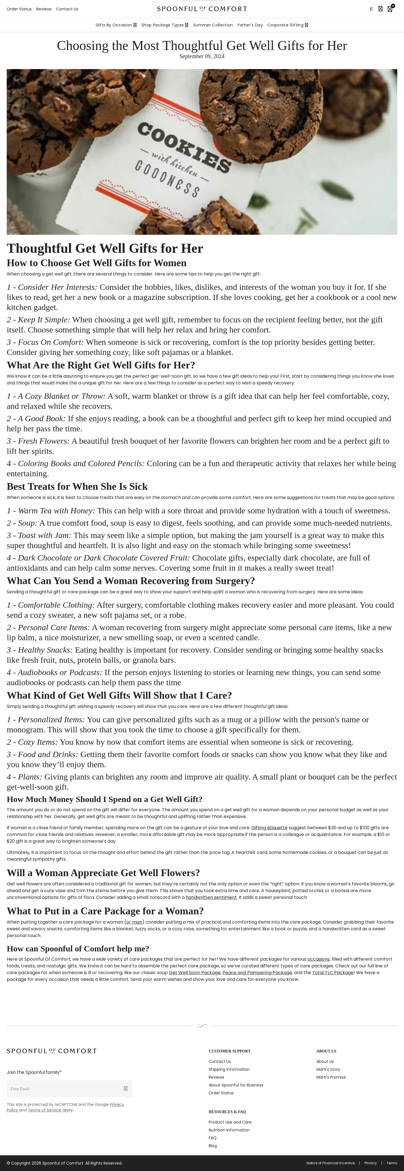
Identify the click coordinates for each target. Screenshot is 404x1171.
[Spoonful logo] (202, 8)
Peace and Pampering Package (257, 972)
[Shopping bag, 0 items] (391, 8)
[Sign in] (380, 8)
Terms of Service (45, 1110)
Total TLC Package (333, 972)
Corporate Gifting (287, 25)
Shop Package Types (165, 25)
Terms (392, 1163)
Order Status (19, 9)
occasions (318, 959)
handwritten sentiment (211, 897)
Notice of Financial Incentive (331, 1163)
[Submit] (125, 1088)
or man (134, 922)
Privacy (370, 1163)
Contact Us (67, 9)
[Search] (371, 8)
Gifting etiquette (269, 827)
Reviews (44, 9)
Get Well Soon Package (195, 972)
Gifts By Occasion (116, 25)
